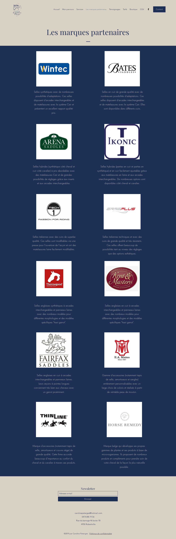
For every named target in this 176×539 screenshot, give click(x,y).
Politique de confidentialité (100, 533)
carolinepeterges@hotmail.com (88, 513)
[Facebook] (148, 9)
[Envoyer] (88, 499)
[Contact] (159, 9)
